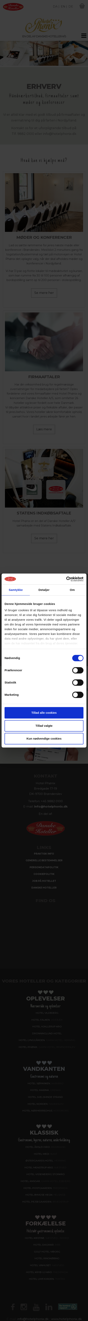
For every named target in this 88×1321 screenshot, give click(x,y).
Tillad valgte (44, 725)
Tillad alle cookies (44, 712)
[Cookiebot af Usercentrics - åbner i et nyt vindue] (66, 579)
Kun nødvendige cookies (44, 738)
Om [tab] (72, 589)
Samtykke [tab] (16, 589)
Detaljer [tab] (44, 589)
